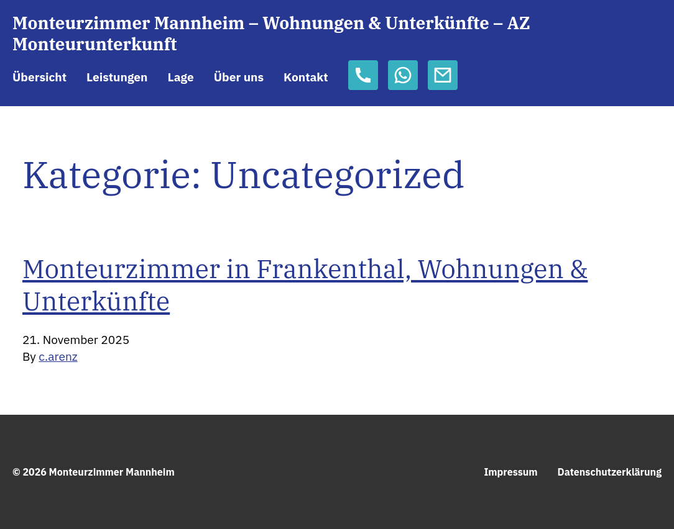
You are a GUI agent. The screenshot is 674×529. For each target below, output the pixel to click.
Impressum (510, 472)
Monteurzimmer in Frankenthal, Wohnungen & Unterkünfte (305, 284)
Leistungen (116, 76)
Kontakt (306, 76)
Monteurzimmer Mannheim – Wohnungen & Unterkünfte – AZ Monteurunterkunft (271, 33)
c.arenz (58, 356)
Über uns (239, 76)
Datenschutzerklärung (610, 472)
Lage (180, 76)
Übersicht (39, 76)
